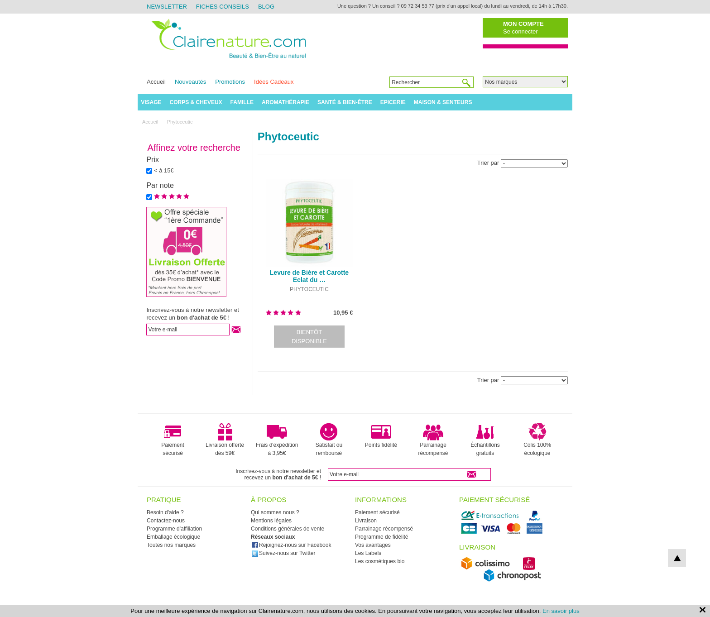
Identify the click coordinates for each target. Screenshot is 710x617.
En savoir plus (561, 610)
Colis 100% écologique (537, 439)
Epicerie (393, 102)
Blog (266, 6)
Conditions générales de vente (287, 529)
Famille (242, 102)
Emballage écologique (173, 537)
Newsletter (167, 6)
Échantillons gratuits (485, 439)
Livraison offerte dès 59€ (225, 439)
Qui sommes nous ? (275, 512)
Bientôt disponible (309, 336)
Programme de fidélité (381, 537)
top (677, 558)
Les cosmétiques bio (379, 561)
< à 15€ (164, 170)
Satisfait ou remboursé (329, 439)
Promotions (230, 81)
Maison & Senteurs (443, 102)
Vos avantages (373, 545)
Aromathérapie (285, 102)
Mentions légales (271, 520)
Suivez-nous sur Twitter (283, 553)
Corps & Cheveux (196, 102)
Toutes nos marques (171, 545)
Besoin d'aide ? (165, 512)
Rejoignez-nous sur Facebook (291, 545)
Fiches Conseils (222, 6)
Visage (151, 102)
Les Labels (368, 553)
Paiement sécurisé (172, 439)
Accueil (156, 81)
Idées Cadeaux (273, 81)
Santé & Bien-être (344, 102)
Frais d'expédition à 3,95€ (277, 439)
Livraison (366, 520)
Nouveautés (190, 81)
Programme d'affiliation (174, 529)
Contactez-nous (166, 520)
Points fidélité (381, 435)
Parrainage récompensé (433, 439)
